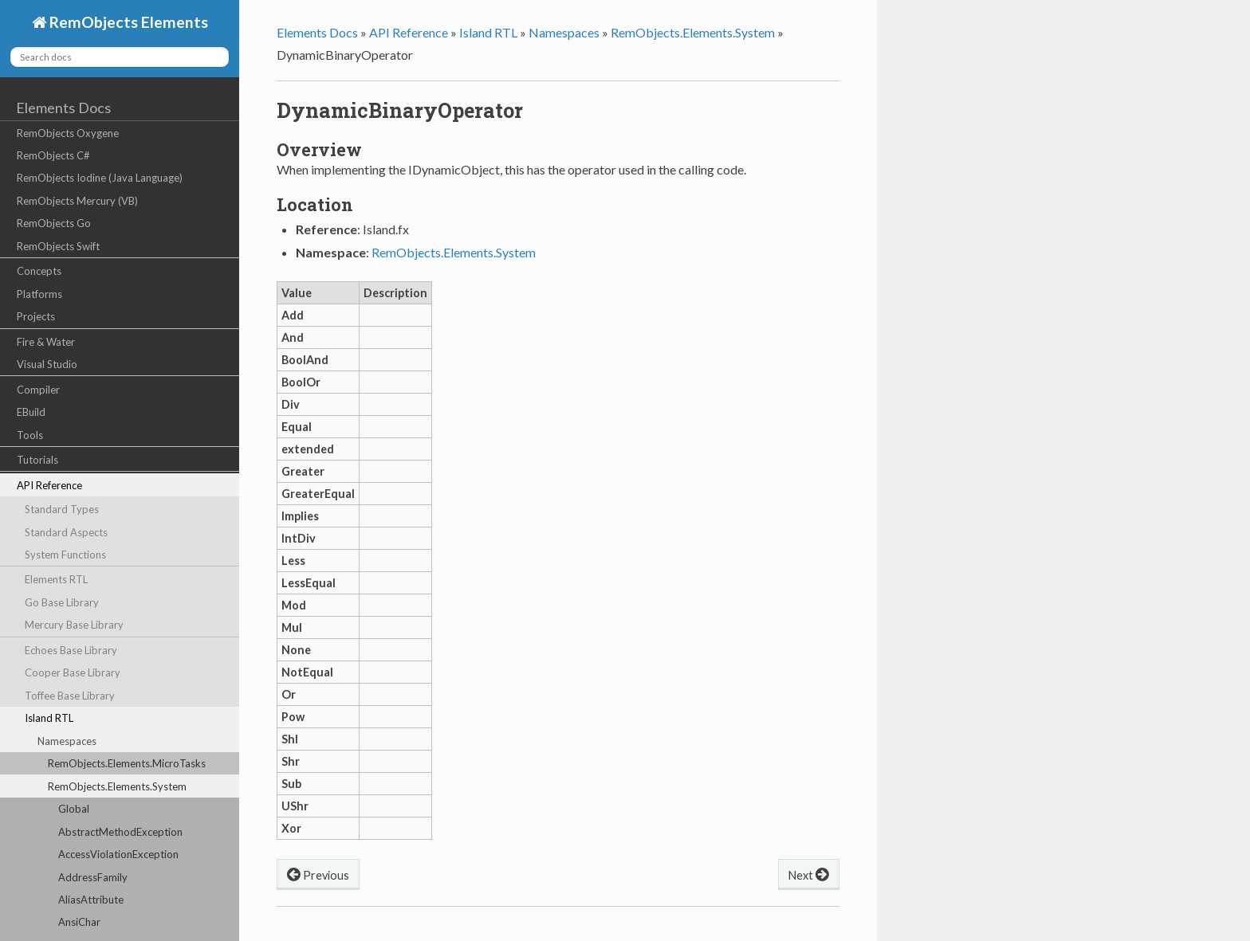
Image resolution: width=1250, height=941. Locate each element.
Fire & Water (46, 341)
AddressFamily (93, 877)
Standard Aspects (66, 532)
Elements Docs (63, 107)
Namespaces (66, 741)
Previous (318, 874)
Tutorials (37, 459)
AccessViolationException (118, 854)
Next (808, 874)
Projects (36, 316)
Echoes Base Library (71, 650)
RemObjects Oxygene (68, 133)
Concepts (39, 271)
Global (73, 808)
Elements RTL (56, 579)
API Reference (49, 485)
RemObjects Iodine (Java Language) (100, 177)
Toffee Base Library (70, 695)
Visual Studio (47, 364)
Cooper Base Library (72, 672)
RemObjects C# (53, 155)
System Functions (65, 554)
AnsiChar (79, 922)
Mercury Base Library (74, 624)
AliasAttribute (91, 899)
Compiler (38, 389)
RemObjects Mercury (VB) (77, 200)
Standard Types (62, 509)
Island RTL (49, 718)
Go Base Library (62, 602)
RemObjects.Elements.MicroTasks (127, 763)
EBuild (31, 412)
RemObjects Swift (58, 246)
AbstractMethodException (120, 831)
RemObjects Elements (127, 22)
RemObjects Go (54, 223)
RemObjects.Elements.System (117, 786)
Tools (30, 435)
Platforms (39, 294)
